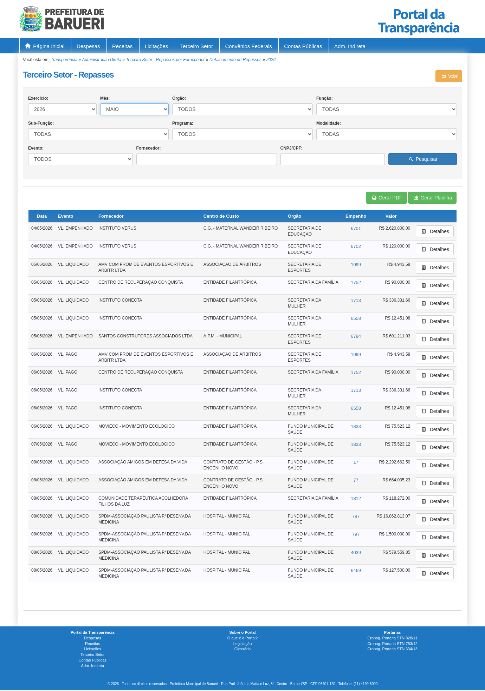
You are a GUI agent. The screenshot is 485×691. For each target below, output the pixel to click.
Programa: (182, 123)
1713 (356, 300)
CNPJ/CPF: (291, 148)
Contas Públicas (303, 46)
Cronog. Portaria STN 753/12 (392, 643)
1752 (356, 282)
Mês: (105, 98)
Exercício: (38, 98)
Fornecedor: (148, 148)
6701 (356, 228)
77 (355, 480)
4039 (356, 552)
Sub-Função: (41, 123)
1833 (356, 426)
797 (356, 534)
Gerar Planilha (432, 197)
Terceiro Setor (196, 46)
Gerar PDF (386, 197)
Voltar (449, 76)
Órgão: (179, 98)
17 (355, 462)
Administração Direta (101, 59)
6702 (356, 246)
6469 (356, 570)
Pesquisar (423, 159)
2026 (271, 59)
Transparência (64, 59)
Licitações (156, 46)
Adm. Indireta (350, 46)
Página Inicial (45, 46)
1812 (356, 498)
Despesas (88, 46)
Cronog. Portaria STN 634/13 (392, 649)
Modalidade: (328, 123)
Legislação (242, 643)
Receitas (122, 46)
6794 (356, 336)
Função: (324, 98)
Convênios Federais (248, 46)
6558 (356, 318)
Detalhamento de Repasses (235, 59)
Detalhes (434, 231)
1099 (356, 264)
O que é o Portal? (242, 638)
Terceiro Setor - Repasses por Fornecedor (165, 59)
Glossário (242, 649)
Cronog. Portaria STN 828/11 (392, 638)
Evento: (36, 148)
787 (356, 516)
